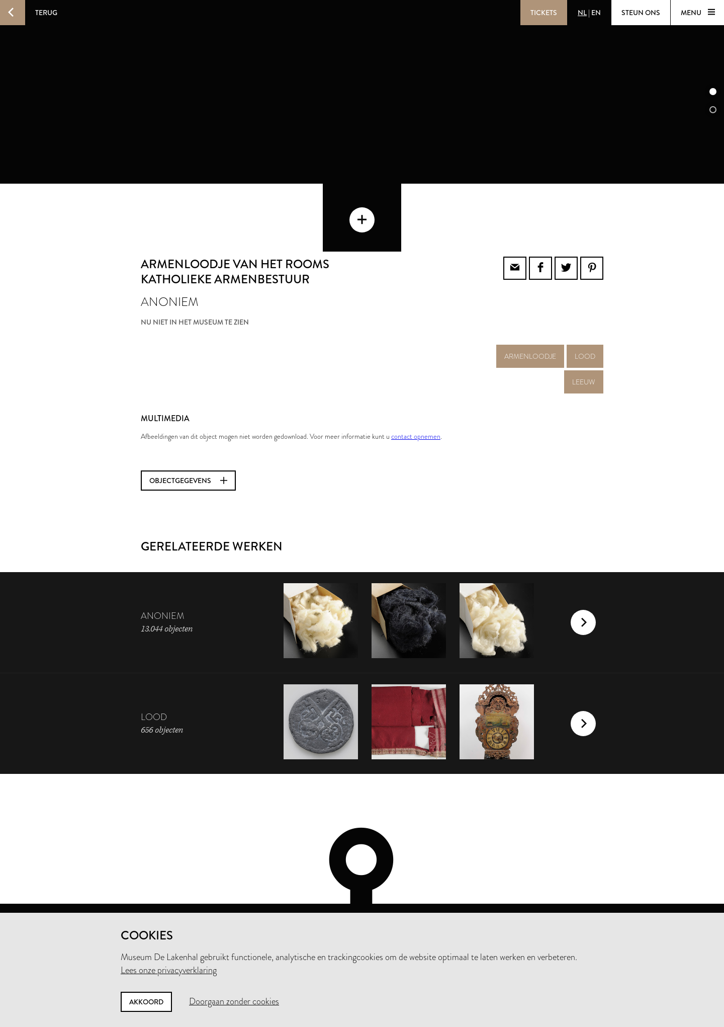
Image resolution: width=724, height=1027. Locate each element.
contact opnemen (415, 388)
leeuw (583, 334)
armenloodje (530, 308)
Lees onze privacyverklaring (169, 970)
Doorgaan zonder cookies (234, 1001)
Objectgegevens (188, 433)
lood (585, 308)
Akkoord (146, 1002)
